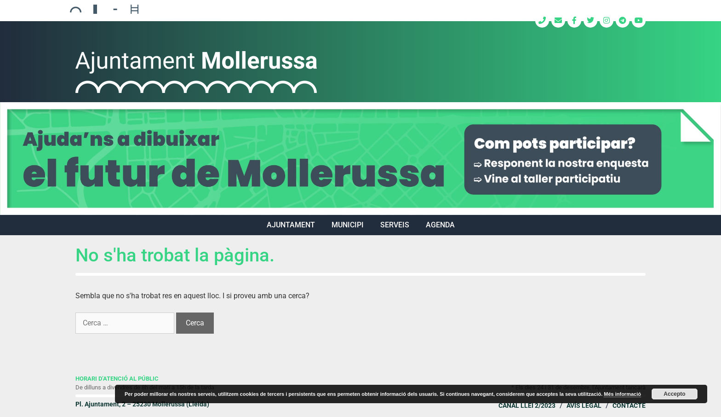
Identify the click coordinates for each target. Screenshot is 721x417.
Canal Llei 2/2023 (526, 405)
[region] (360, 158)
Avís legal (583, 405)
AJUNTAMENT (291, 224)
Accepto (674, 394)
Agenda (440, 224)
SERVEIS (394, 224)
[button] (360, 158)
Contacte (629, 405)
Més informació (622, 394)
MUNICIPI (348, 224)
